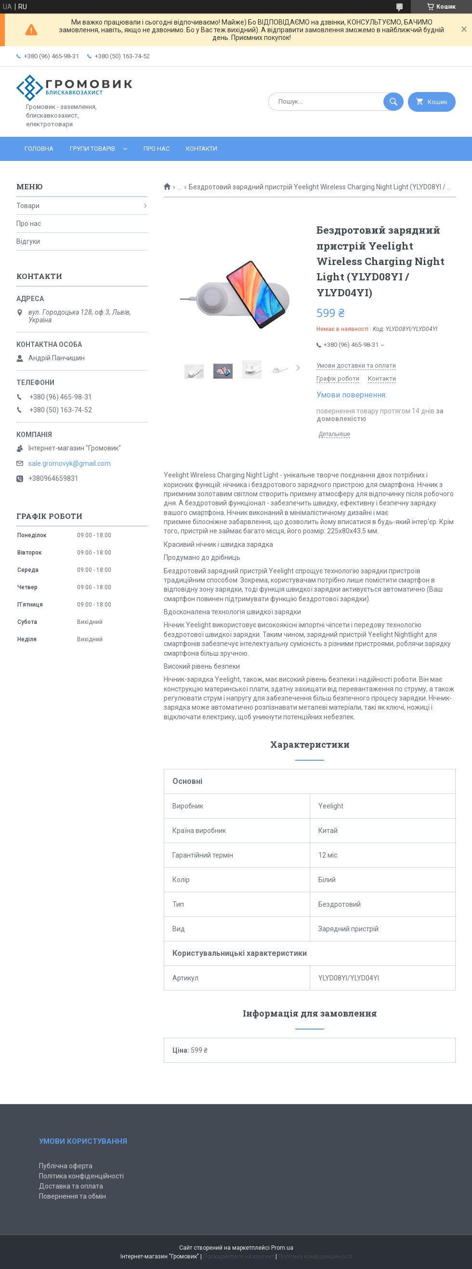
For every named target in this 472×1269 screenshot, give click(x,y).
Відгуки (28, 241)
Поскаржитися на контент (238, 1256)
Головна (39, 148)
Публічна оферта (65, 1166)
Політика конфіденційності (81, 1176)
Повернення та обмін (72, 1196)
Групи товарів (92, 148)
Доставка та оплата (71, 1186)
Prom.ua (282, 1247)
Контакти (201, 148)
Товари (27, 206)
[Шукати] (393, 102)
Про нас (157, 148)
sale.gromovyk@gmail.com (69, 463)
